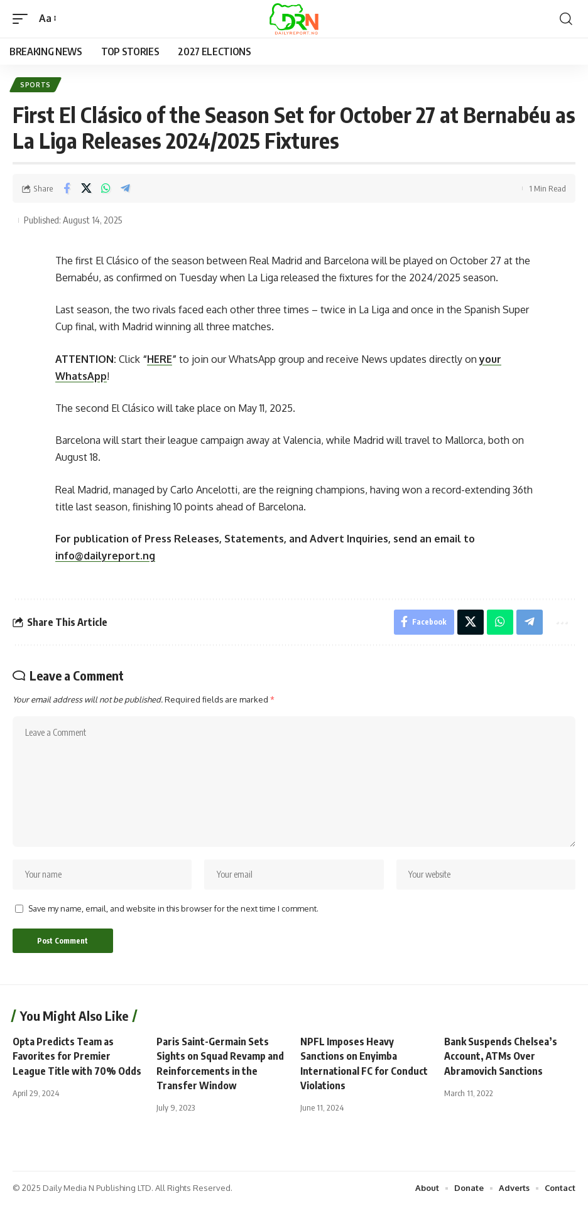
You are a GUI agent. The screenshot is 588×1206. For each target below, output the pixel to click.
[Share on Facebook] (66, 189)
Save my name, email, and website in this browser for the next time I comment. (173, 909)
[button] (23, 18)
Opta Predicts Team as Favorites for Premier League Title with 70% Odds (77, 1057)
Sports (35, 85)
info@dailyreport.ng (105, 555)
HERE (159, 359)
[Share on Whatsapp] (105, 189)
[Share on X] (86, 189)
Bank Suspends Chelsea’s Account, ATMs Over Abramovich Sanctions (500, 1057)
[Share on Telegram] (125, 189)
